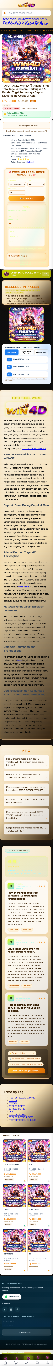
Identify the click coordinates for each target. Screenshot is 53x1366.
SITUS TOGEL (40, 30)
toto (19, 660)
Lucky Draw (12, 352)
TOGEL (36, 19)
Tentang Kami (8, 1321)
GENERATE (26, 198)
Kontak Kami (8, 1325)
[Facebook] (4, 1309)
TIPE (36, 183)
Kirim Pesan (12, 1296)
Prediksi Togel (41, 352)
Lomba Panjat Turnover (26, 352)
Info (45, 274)
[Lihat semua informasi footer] (26, 1332)
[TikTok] (17, 1309)
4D (26, 22)
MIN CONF (17, 191)
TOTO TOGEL (35, 22)
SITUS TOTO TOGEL (13, 24)
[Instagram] (11, 1309)
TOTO (28, 19)
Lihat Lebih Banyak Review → (26, 1071)
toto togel (23, 586)
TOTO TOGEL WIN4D (14, 19)
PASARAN (17, 183)
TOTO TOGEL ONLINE (36, 24)
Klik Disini (30, 162)
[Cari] (5, 13)
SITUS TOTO (17, 22)
